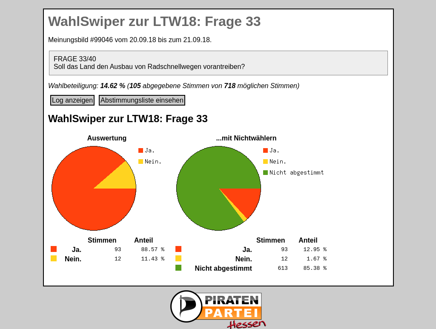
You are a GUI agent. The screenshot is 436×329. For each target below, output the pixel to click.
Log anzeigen (72, 100)
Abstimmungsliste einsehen (142, 100)
